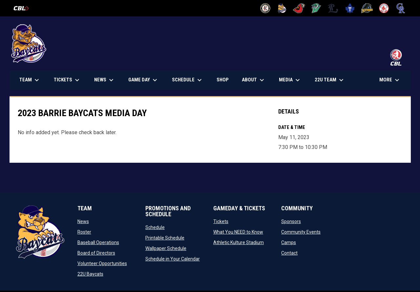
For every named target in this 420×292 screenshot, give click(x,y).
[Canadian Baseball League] (23, 8)
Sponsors (291, 221)
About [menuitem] (254, 80)
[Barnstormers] (265, 8)
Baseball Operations (98, 242)
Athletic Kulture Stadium (238, 242)
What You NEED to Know (238, 232)
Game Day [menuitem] (143, 80)
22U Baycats (90, 274)
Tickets (220, 221)
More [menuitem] (390, 80)
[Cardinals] (299, 8)
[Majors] (333, 8)
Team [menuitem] (30, 80)
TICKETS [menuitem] (70, 80)
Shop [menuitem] (225, 79)
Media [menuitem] (290, 80)
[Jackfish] (316, 8)
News (83, 221)
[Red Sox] (384, 8)
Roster (84, 232)
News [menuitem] (104, 80)
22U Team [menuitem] (330, 80)
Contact (289, 253)
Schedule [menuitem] (187, 80)
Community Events (301, 232)
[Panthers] (367, 8)
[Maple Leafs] (350, 8)
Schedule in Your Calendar (172, 258)
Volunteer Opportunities (102, 263)
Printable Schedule (164, 237)
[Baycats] (282, 8)
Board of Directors (96, 253)
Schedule (155, 227)
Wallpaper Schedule (165, 248)
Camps (288, 242)
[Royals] (401, 8)
